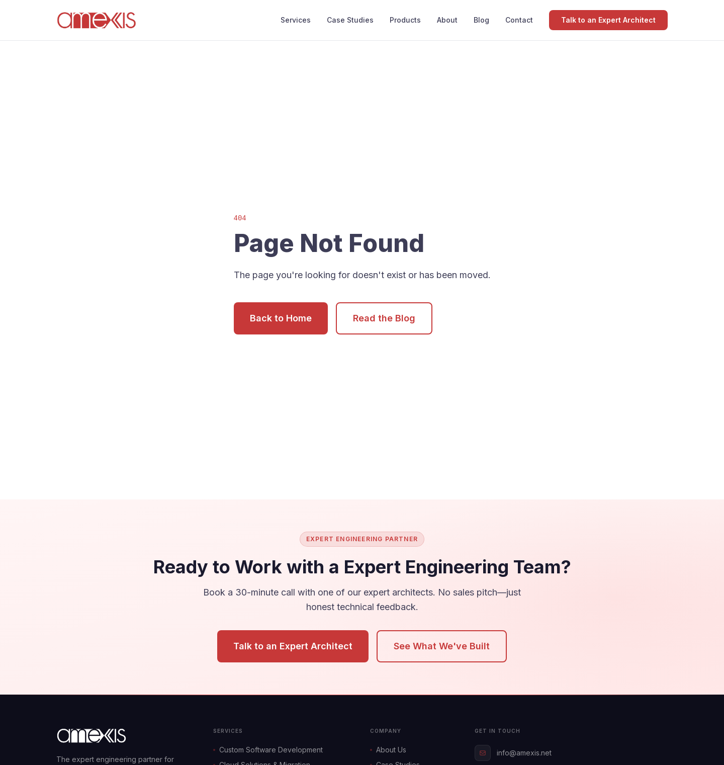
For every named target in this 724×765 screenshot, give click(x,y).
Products (405, 20)
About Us (388, 749)
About (447, 20)
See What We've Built (442, 646)
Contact (519, 20)
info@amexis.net (513, 753)
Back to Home (281, 318)
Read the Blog (384, 318)
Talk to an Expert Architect (608, 20)
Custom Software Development (268, 749)
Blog (481, 20)
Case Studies (350, 20)
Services (296, 20)
